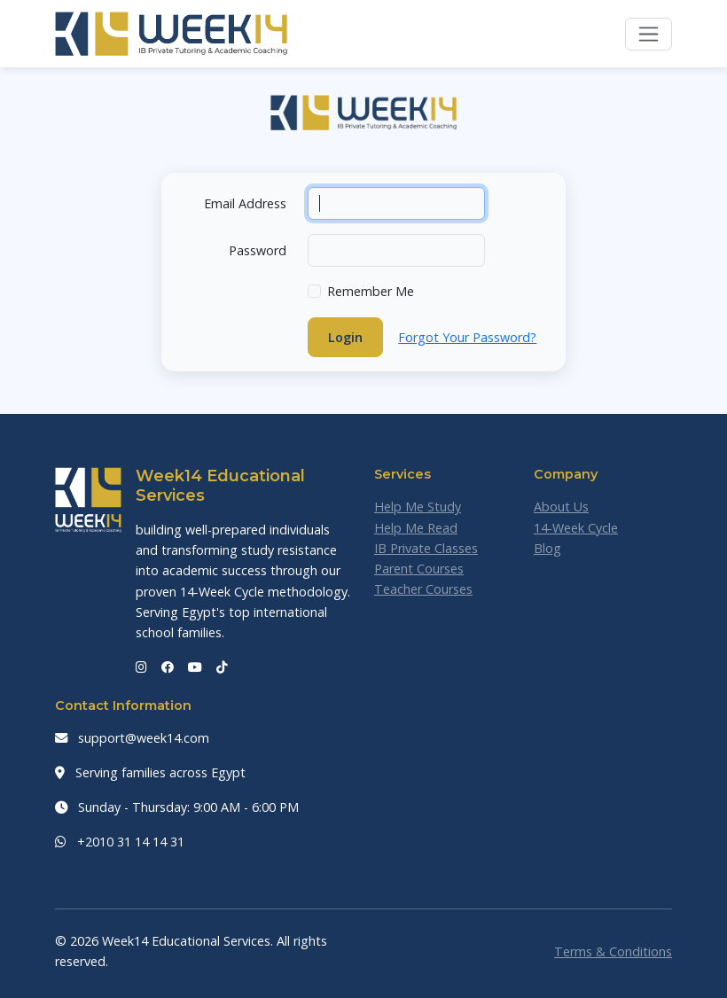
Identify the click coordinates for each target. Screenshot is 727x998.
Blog (547, 548)
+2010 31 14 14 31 (119, 841)
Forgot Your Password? (467, 337)
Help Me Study (417, 506)
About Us (561, 506)
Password (257, 250)
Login (345, 337)
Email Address (245, 203)
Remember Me (370, 291)
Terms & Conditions (613, 951)
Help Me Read (415, 527)
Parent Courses (419, 568)
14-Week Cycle (576, 527)
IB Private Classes (426, 548)
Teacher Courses (423, 589)
